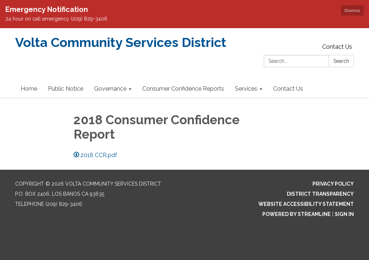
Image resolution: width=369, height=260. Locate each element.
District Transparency (320, 194)
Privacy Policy (333, 184)
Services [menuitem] (246, 88)
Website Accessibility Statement (306, 204)
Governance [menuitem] (110, 88)
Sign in (344, 214)
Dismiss (352, 10)
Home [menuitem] (29, 88)
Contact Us (337, 46)
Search (341, 61)
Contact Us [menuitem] (288, 88)
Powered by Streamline (296, 214)
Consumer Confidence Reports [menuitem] (183, 88)
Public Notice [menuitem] (65, 88)
